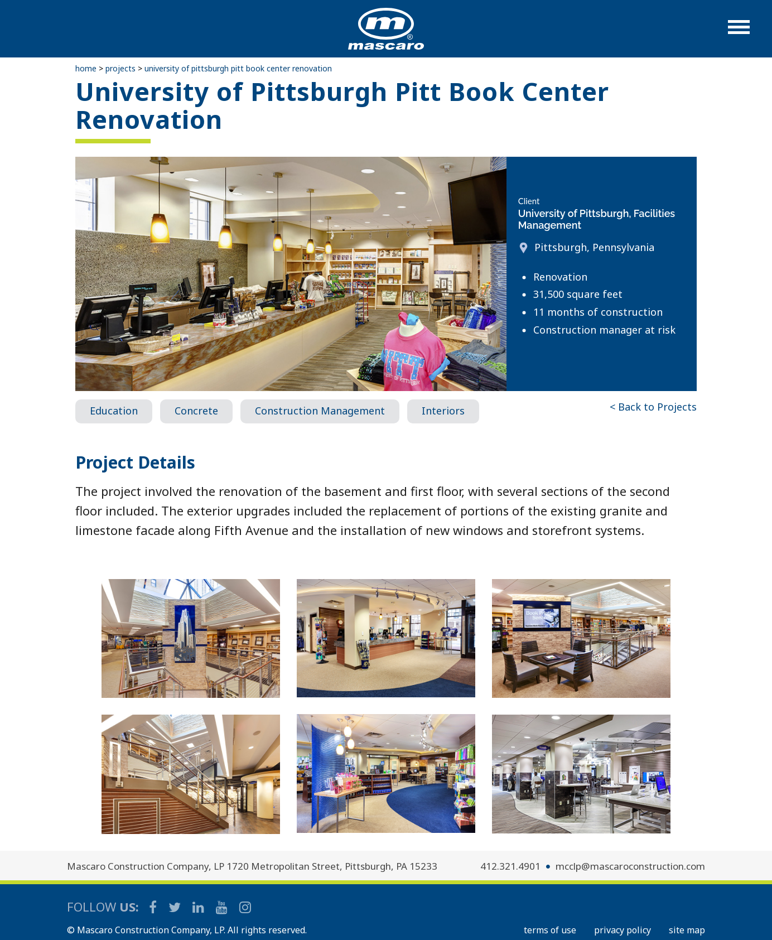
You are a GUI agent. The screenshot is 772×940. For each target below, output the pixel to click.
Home (85, 68)
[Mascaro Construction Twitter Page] (175, 907)
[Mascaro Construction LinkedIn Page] (199, 907)
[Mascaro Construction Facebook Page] (153, 907)
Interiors (443, 410)
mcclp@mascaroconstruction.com (630, 866)
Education (114, 410)
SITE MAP (687, 930)
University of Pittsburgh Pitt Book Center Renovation (238, 68)
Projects (120, 68)
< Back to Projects (653, 406)
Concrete (196, 410)
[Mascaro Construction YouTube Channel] (222, 907)
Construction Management (320, 410)
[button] (739, 32)
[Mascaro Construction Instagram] (244, 907)
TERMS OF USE (550, 930)
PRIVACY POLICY (622, 930)
